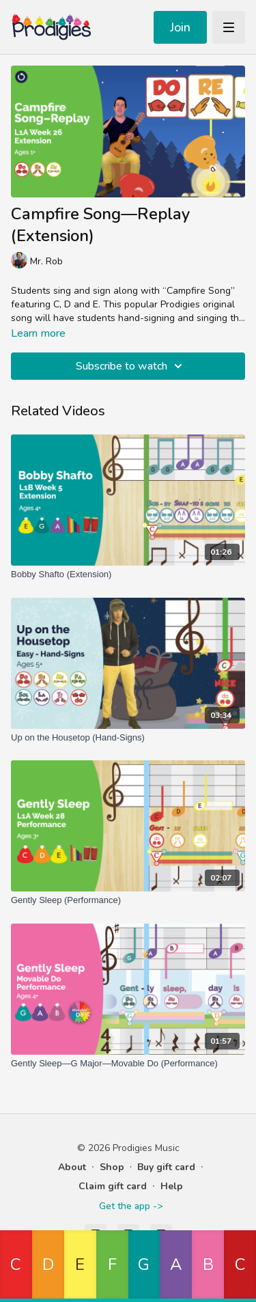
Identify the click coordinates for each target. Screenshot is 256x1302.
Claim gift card (113, 1186)
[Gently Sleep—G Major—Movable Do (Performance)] (128, 1063)
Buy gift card (166, 1167)
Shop (112, 1167)
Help (171, 1186)
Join (180, 27)
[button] (16, 1266)
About (72, 1167)
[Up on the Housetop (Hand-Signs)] (128, 738)
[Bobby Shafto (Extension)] (128, 574)
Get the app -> (130, 1206)
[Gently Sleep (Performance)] (128, 900)
